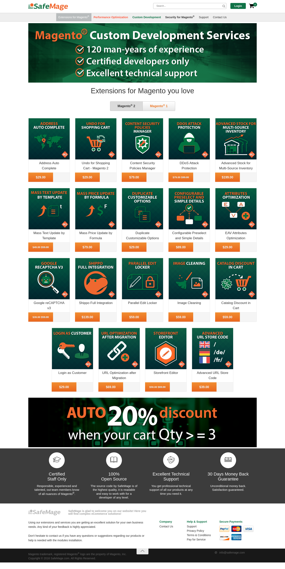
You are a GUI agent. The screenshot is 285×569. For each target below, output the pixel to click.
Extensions (73, 17)
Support (204, 17)
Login (239, 6)
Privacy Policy (195, 530)
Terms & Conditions (199, 535)
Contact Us (220, 17)
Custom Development (146, 17)
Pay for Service (196, 539)
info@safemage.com (232, 552)
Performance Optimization (111, 17)
